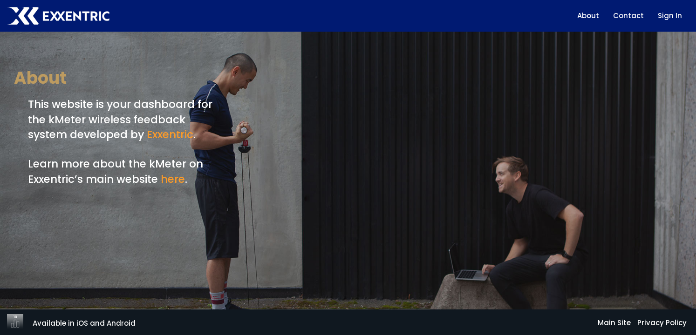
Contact (628, 15)
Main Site (614, 323)
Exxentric (170, 134)
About (588, 15)
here (173, 179)
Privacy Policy (662, 323)
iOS (82, 323)
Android (121, 323)
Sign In (670, 15)
